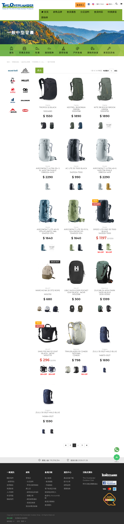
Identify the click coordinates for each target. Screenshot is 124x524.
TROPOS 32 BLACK (47, 107)
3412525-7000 (105, 233)
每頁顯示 (106, 71)
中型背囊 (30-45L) (38, 62)
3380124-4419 (105, 172)
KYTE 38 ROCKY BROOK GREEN (104, 108)
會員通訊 (48, 505)
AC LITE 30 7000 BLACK (76, 168)
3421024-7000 (76, 172)
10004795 (104, 111)
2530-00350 (104, 294)
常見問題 (10, 496)
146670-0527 (104, 355)
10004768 (76, 111)
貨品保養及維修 (31, 506)
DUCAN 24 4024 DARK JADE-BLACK (104, 291)
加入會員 (48, 478)
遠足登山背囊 (25, 62)
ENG (102, 4)
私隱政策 (10, 489)
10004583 (47, 111)
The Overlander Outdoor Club (89, 479)
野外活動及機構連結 (90, 484)
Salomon (76, 349)
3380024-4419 (47, 172)
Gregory (105, 349)
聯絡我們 (10, 499)
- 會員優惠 (48, 481)
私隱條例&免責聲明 (21, 518)
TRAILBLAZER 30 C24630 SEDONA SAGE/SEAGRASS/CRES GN (76, 353)
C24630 (76, 355)
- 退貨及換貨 (30, 503)
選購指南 (67, 489)
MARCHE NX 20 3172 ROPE (48, 290)
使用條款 (10, 485)
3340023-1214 (76, 233)
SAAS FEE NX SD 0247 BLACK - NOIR (48, 352)
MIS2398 (76, 294)
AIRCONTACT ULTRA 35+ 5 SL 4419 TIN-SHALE (48, 169)
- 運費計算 (29, 496)
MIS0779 (48, 355)
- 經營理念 (10, 481)
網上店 (28, 489)
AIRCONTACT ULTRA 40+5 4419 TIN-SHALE (104, 169)
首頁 (8, 62)
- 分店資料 (29, 481)
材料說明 (67, 485)
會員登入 (80, 5)
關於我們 (10, 478)
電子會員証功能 (50, 489)
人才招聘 (10, 492)
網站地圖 (9, 518)
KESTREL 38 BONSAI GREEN (76, 108)
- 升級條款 (48, 485)
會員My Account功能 (52, 497)
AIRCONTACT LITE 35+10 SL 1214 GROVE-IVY (76, 230)
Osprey (47, 105)
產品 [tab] (39, 70)
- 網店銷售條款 (31, 499)
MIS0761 (47, 294)
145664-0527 (47, 416)
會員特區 (98, 12)
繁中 (98, 4)
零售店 (28, 478)
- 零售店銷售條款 (32, 485)
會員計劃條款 (50, 501)
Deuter (47, 166)
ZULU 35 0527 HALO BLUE (105, 351)
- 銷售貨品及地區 (32, 492)
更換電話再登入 (50, 492)
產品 (115, 71)
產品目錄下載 (69, 478)
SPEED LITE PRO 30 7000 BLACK (104, 230)
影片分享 (67, 481)
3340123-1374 (48, 233)
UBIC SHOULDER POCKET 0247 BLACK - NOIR (76, 291)
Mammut (104, 288)
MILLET (47, 288)
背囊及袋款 (15, 62)
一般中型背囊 (50, 62)
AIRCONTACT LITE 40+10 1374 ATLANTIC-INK (48, 230)
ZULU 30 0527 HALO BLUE (48, 412)
